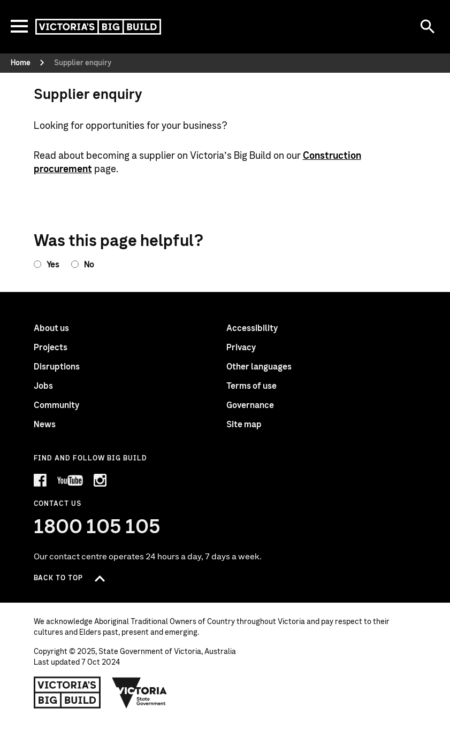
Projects (50, 347)
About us (51, 328)
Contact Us (57, 504)
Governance (250, 405)
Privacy (241, 347)
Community (56, 405)
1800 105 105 (97, 527)
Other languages (259, 367)
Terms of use (251, 386)
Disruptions (57, 367)
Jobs (43, 386)
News (45, 424)
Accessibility (252, 328)
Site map (244, 424)
